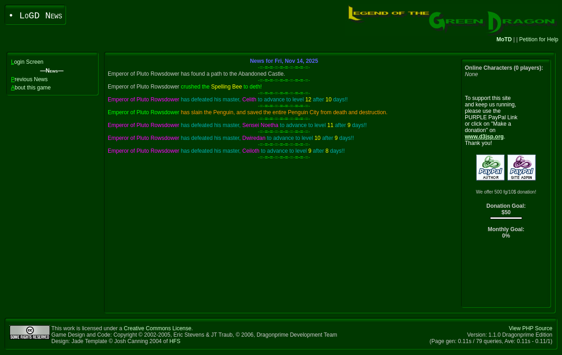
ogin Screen (27, 62)
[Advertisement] (506, 275)
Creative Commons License (157, 328)
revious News (29, 79)
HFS (174, 341)
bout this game (31, 87)
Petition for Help (538, 39)
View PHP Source (530, 328)
